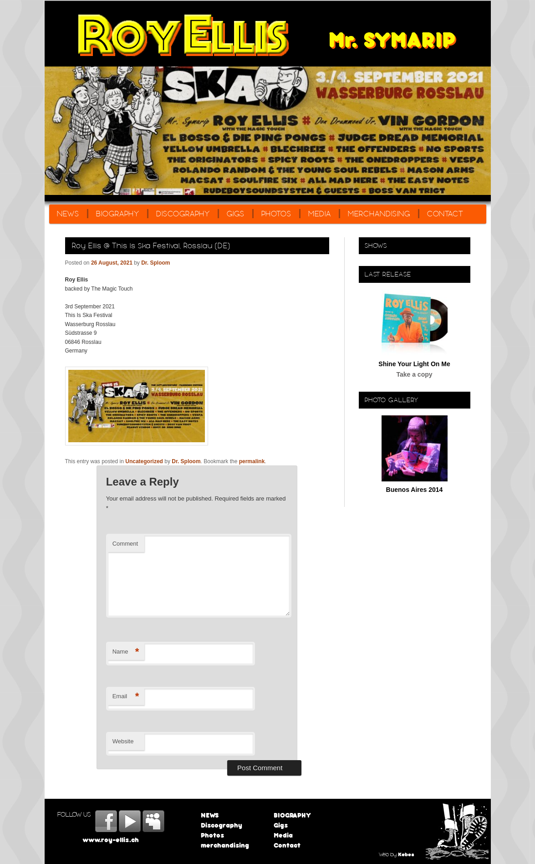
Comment (125, 543)
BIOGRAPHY (117, 213)
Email (125, 696)
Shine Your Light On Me (414, 364)
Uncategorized (144, 461)
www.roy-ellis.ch (110, 839)
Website (123, 741)
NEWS (68, 213)
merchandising (379, 213)
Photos (276, 213)
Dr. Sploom (155, 263)
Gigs (236, 213)
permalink (252, 461)
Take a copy (414, 374)
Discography (183, 213)
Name (125, 652)
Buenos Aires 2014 (414, 489)
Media (319, 213)
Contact (445, 213)
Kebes (406, 854)
